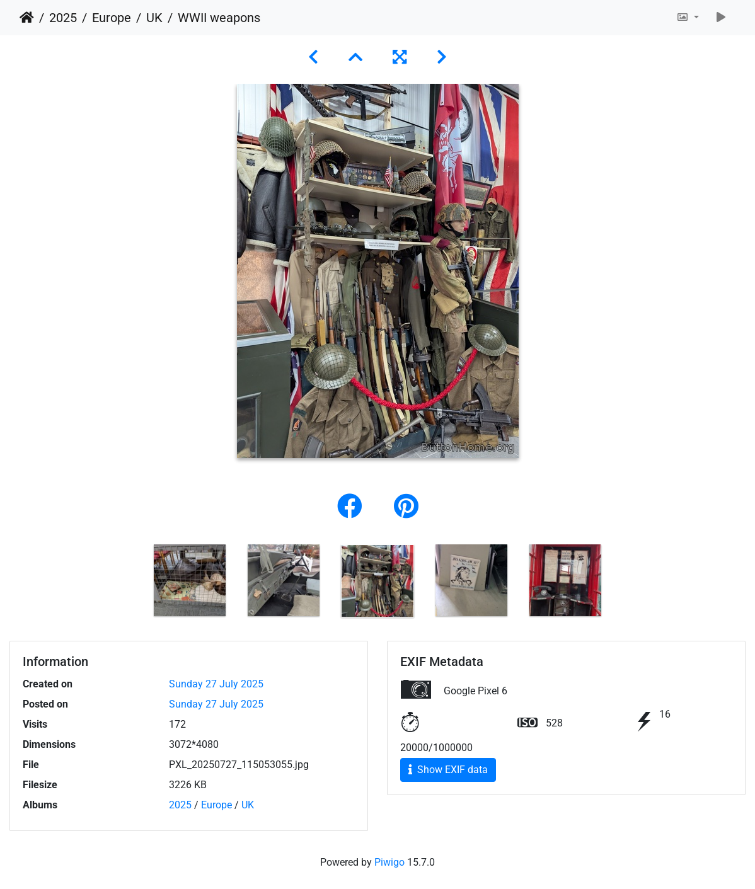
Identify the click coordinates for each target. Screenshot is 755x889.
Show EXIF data (448, 770)
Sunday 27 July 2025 (216, 684)
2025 (63, 17)
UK (154, 17)
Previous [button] (133, 583)
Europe (111, 17)
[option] (190, 580)
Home (27, 17)
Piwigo (389, 862)
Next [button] (622, 583)
